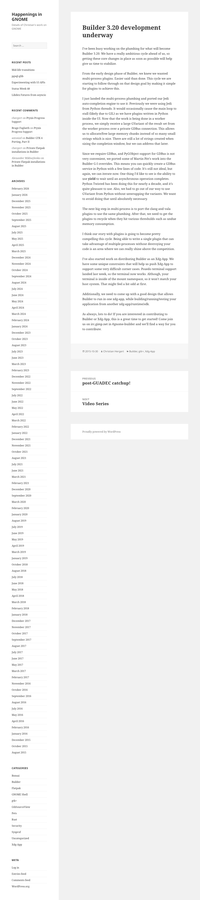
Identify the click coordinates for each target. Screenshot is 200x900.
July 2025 (17, 232)
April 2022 (18, 414)
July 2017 (17, 652)
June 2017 (17, 658)
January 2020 (20, 514)
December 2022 (21, 376)
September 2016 (21, 696)
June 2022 (17, 401)
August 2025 (19, 226)
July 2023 (17, 351)
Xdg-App (17, 844)
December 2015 (21, 740)
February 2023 (20, 370)
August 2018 (19, 570)
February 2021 (20, 483)
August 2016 (19, 702)
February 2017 (20, 677)
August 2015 (19, 752)
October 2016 (20, 690)
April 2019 (18, 545)
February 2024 (20, 320)
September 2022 (21, 389)
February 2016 (20, 727)
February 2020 (20, 508)
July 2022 (17, 395)
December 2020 (21, 489)
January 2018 (20, 614)
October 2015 (20, 746)
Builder (16, 782)
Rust (14, 819)
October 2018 (20, 564)
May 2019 (17, 539)
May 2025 (17, 238)
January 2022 (20, 433)
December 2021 (21, 439)
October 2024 (20, 270)
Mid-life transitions (23, 70)
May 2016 (17, 715)
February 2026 (20, 188)
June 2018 (17, 583)
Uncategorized (20, 838)
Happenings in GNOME (27, 16)
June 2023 (17, 357)
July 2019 (17, 527)
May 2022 (17, 408)
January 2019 (20, 558)
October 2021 (20, 451)
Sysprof (16, 832)
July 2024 (17, 289)
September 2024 (21, 276)
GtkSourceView (21, 807)
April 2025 (18, 245)
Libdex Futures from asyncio (29, 95)
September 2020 (21, 495)
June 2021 (17, 470)
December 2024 (21, 257)
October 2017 (20, 633)
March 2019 (19, 552)
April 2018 (18, 596)
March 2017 (19, 671)
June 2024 (17, 295)
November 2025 (21, 207)
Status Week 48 (21, 88)
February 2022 (20, 426)
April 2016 (18, 721)
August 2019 (19, 520)
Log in (15, 867)
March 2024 (19, 314)
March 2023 (19, 364)
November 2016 (21, 683)
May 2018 (17, 589)
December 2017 (21, 621)
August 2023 (19, 345)
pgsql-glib (17, 76)
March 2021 (19, 477)
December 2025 (21, 201)
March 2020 (19, 502)
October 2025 (20, 213)
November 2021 (21, 445)
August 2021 (19, 458)
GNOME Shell (20, 794)
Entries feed (19, 874)
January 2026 (20, 195)
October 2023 (20, 339)
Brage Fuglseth (21, 128)
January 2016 (20, 733)
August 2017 (19, 646)
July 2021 (17, 464)
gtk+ (14, 800)
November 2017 (21, 627)
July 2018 (17, 577)
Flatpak (16, 788)
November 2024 (21, 263)
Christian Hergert (113, 351)
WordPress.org (21, 886)
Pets (14, 813)
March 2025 (19, 251)
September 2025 (21, 220)
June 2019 (17, 533)
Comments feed (21, 880)
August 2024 (19, 282)
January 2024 (20, 326)
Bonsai (16, 775)
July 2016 (17, 708)
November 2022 (21, 383)
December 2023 (21, 332)
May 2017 (17, 664)
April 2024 (18, 307)
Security (17, 825)
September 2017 (21, 639)
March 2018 (19, 602)
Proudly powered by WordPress (101, 431)
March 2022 (19, 420)
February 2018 (20, 608)
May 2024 (17, 301)
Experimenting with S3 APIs (28, 82)
